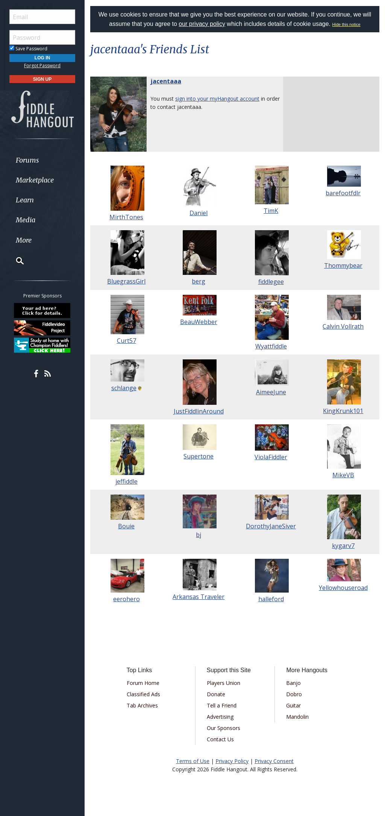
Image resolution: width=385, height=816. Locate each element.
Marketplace (35, 180)
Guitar (293, 705)
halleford (271, 599)
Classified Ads (143, 694)
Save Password (28, 48)
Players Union (223, 682)
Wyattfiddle (271, 346)
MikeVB (343, 475)
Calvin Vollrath (343, 326)
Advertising (220, 716)
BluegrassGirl (126, 281)
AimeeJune (271, 392)
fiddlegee (271, 282)
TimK (271, 211)
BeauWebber (198, 322)
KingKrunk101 (343, 411)
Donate (216, 694)
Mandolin (297, 716)
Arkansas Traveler (198, 597)
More (24, 240)
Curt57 (126, 340)
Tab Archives (142, 705)
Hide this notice (346, 24)
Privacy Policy (232, 761)
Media (25, 220)
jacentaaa (165, 81)
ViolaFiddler (271, 457)
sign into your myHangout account (217, 98)
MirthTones (126, 217)
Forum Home (143, 682)
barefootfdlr (343, 193)
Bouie (126, 526)
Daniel (198, 213)
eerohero (126, 599)
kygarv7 (343, 545)
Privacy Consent (274, 761)
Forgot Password (42, 65)
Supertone (198, 456)
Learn (25, 200)
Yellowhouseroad (343, 588)
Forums (27, 160)
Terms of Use (192, 761)
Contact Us (220, 739)
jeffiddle (126, 481)
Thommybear (343, 265)
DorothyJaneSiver (271, 526)
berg (198, 281)
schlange (123, 388)
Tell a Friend (221, 705)
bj (198, 535)
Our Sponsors (223, 728)
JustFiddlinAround (199, 411)
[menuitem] (42, 160)
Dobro (294, 694)
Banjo (293, 682)
